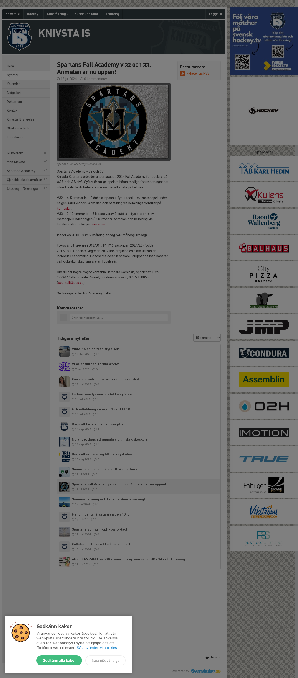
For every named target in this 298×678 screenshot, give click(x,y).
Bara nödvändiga (105, 660)
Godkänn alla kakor (59, 660)
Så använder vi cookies (97, 647)
